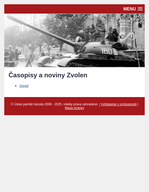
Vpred (23, 86)
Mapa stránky (74, 108)
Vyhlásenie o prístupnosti (119, 104)
